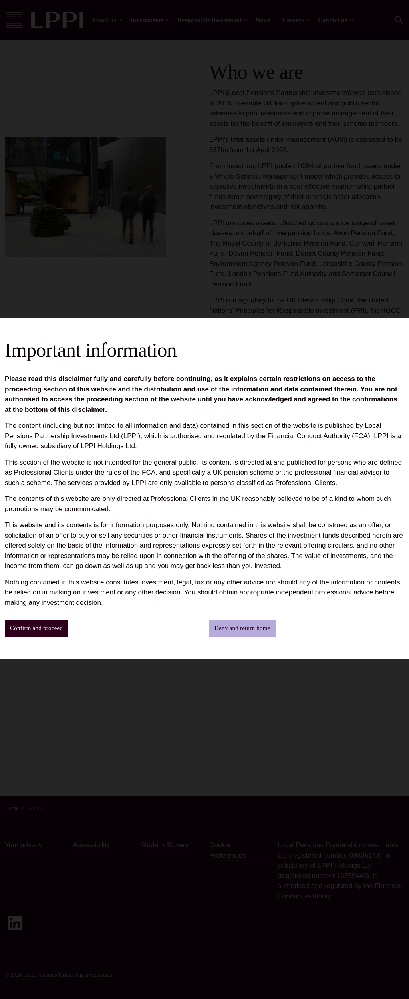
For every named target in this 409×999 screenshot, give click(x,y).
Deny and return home (242, 628)
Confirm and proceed (36, 628)
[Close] (399, 10)
